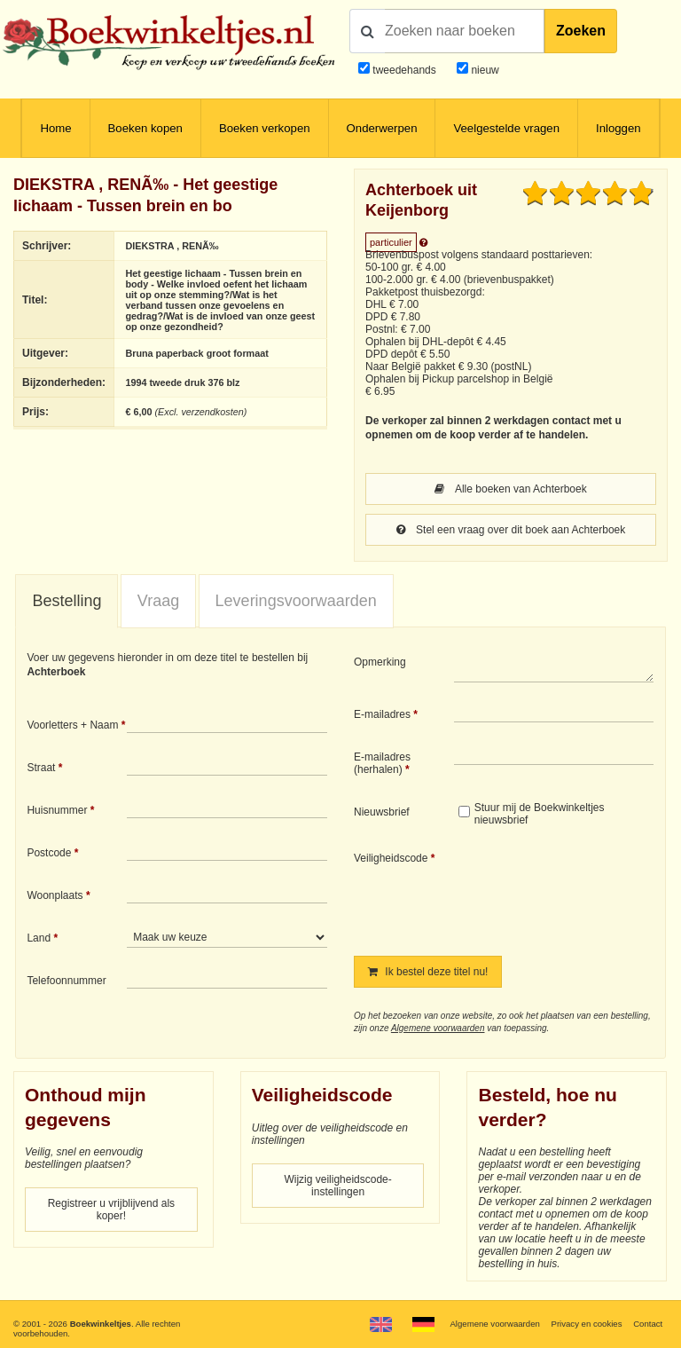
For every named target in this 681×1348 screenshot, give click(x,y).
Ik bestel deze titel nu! (428, 972)
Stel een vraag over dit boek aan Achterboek (511, 530)
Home (55, 128)
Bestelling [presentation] (66, 601)
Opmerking (380, 662)
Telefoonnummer (66, 980)
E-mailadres (382, 714)
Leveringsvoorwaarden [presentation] (296, 601)
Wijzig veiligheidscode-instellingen (337, 1185)
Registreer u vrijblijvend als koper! (111, 1209)
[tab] (66, 601)
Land (39, 938)
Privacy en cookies (586, 1323)
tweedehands (403, 70)
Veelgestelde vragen (506, 128)
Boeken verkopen (264, 128)
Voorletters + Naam (72, 725)
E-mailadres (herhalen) (382, 763)
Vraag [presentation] (158, 601)
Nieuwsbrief (382, 812)
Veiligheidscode (390, 858)
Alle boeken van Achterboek (510, 489)
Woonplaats (54, 895)
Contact (647, 1323)
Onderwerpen (382, 128)
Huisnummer (57, 810)
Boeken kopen (145, 128)
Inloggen (618, 128)
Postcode (49, 853)
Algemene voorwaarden (438, 1028)
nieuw (483, 70)
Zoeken (581, 30)
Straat (41, 767)
